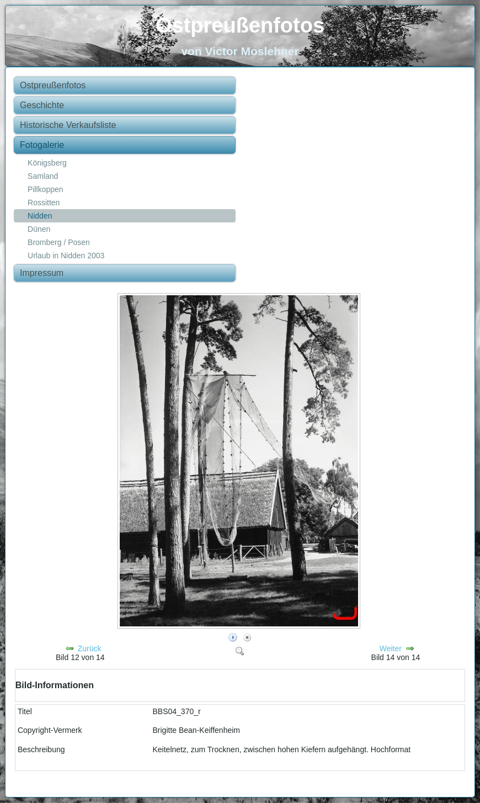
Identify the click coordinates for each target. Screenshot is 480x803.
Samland (43, 176)
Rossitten (44, 202)
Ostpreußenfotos (240, 25)
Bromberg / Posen (59, 242)
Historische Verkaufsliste (68, 125)
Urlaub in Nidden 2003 (66, 255)
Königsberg (47, 162)
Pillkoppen (45, 189)
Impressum (41, 273)
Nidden (40, 215)
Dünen (39, 229)
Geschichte (42, 105)
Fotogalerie (42, 145)
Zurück (90, 648)
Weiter (391, 648)
